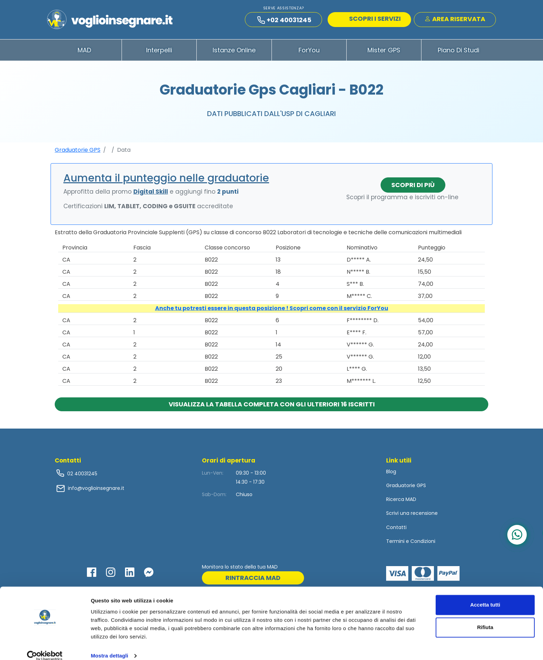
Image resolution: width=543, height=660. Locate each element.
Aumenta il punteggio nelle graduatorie (166, 179)
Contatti (396, 528)
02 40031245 (81, 475)
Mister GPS (383, 51)
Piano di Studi (458, 51)
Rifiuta (485, 618)
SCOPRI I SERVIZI (370, 19)
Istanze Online (234, 51)
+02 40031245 (284, 20)
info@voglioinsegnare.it (96, 489)
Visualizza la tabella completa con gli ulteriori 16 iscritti (272, 405)
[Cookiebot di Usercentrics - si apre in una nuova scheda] (45, 646)
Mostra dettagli (109, 646)
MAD (84, 51)
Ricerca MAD (401, 501)
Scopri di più (413, 186)
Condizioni (422, 542)
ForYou (309, 51)
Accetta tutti (485, 595)
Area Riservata (455, 19)
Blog (391, 472)
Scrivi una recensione (412, 514)
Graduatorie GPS (77, 151)
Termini (395, 542)
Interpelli (159, 51)
